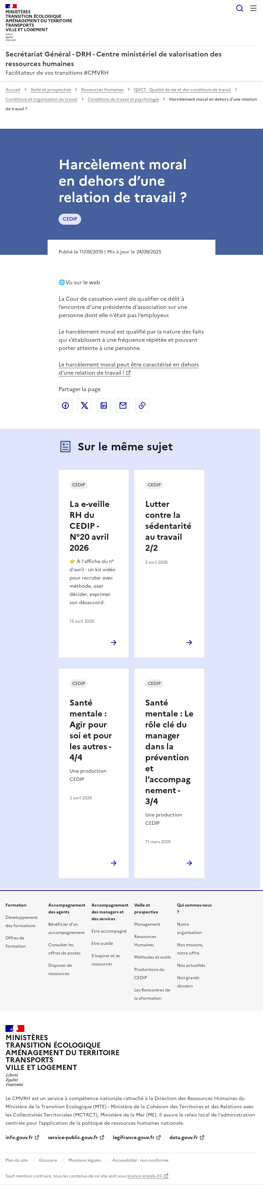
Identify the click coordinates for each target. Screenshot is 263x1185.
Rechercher (240, 8)
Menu (253, 8)
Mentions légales (84, 1160)
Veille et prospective (50, 90)
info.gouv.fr (19, 1137)
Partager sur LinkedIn (104, 405)
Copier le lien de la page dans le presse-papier (142, 405)
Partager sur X (84, 405)
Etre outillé (102, 943)
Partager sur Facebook (65, 405)
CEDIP (70, 219)
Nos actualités (191, 965)
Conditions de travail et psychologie (123, 99)
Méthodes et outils (152, 957)
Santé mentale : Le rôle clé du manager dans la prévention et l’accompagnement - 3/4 (169, 752)
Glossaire (48, 1160)
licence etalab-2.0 (144, 1176)
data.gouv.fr (184, 1137)
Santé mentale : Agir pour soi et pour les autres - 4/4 (91, 730)
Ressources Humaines (102, 90)
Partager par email (123, 405)
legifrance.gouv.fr (133, 1137)
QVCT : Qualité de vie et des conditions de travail (182, 90)
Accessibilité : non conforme (140, 1160)
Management (147, 924)
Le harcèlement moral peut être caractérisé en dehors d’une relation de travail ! (129, 368)
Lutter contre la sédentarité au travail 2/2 (168, 526)
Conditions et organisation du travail (41, 99)
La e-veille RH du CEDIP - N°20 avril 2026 (90, 526)
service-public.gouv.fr (73, 1137)
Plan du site (16, 1160)
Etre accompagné (109, 931)
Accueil (12, 90)
